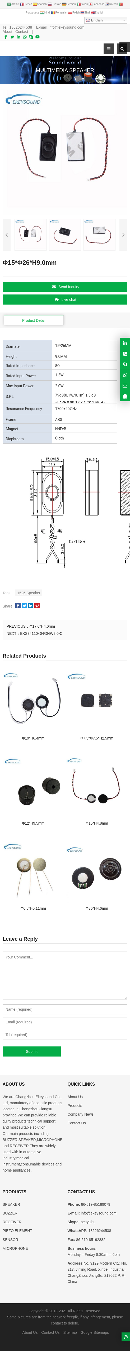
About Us (75, 1097)
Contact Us (76, 1123)
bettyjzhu (87, 1222)
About (7, 31)
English (94, 20)
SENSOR (10, 1240)
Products (74, 1105)
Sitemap (70, 1332)
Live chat (65, 299)
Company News (80, 1114)
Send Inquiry (65, 287)
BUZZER (10, 1213)
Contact (21, 31)
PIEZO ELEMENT (17, 1231)
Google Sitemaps (95, 1332)
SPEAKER (11, 1204)
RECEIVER (12, 1222)
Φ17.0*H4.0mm (42, 626)
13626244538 (21, 27)
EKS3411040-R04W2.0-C (41, 633)
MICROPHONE (15, 1248)
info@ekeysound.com (66, 27)
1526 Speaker (28, 593)
